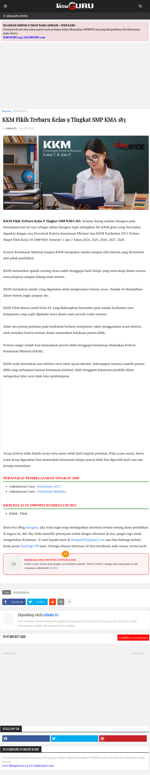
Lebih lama (137, 653)
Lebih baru (10, 653)
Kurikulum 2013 (49, 486)
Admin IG (50, 614)
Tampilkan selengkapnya (133, 637)
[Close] (147, 25)
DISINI (54, 567)
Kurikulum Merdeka (52, 491)
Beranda (6, 111)
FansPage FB (29, 546)
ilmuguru (32, 527)
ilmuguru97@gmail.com (88, 540)
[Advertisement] (75, 77)
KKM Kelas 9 (20, 111)
